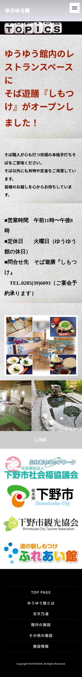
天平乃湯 (41, 613)
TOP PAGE (41, 592)
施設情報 (41, 646)
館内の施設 (41, 624)
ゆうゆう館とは (41, 603)
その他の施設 (41, 635)
